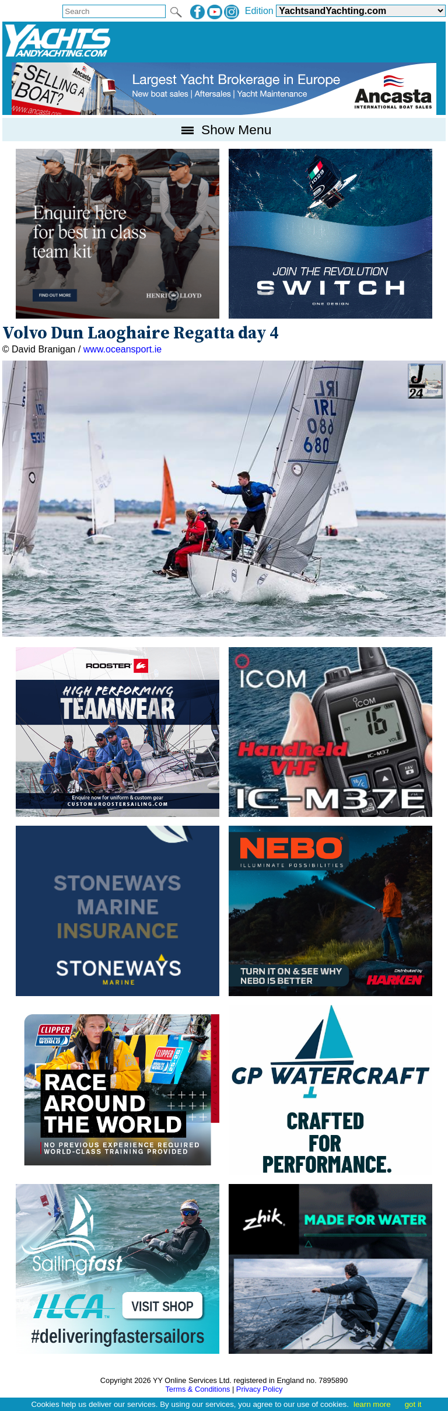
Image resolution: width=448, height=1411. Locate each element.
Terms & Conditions (197, 1389)
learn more (372, 1404)
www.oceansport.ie (122, 349)
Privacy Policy (259, 1389)
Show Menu (224, 129)
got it (413, 1404)
